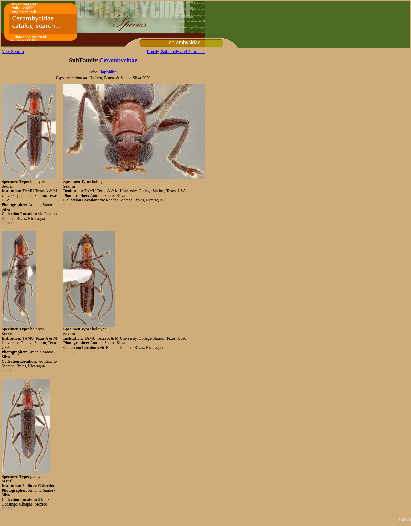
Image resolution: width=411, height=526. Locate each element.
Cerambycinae (118, 60)
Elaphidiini (108, 72)
